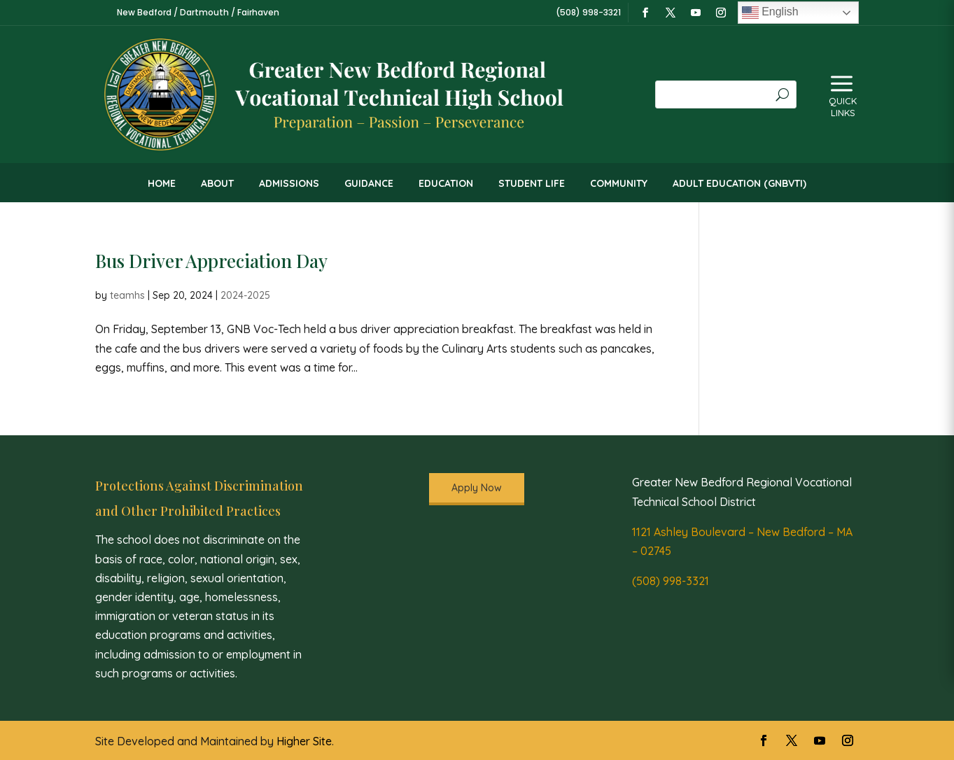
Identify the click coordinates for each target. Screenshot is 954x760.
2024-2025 (245, 295)
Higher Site (304, 741)
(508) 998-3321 (670, 581)
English (770, 12)
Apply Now (476, 487)
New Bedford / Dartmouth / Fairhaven (198, 12)
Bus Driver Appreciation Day (211, 260)
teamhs (127, 295)
